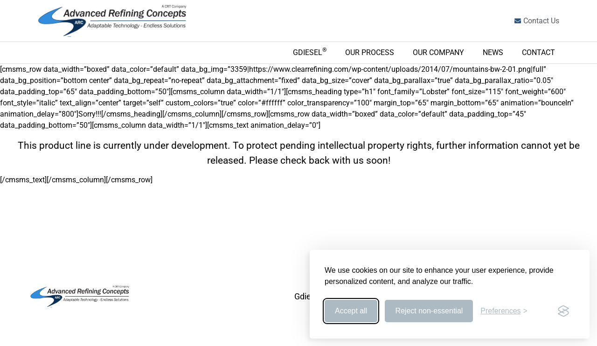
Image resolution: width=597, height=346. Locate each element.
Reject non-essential (429, 311)
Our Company (438, 52)
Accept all (351, 311)
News (493, 52)
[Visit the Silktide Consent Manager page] (563, 311)
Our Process (369, 52)
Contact (538, 52)
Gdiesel (309, 52)
